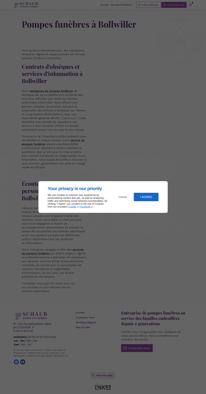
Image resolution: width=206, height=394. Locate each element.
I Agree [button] (146, 197)
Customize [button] (122, 197)
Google (72, 206)
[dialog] (103, 197)
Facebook (85, 206)
